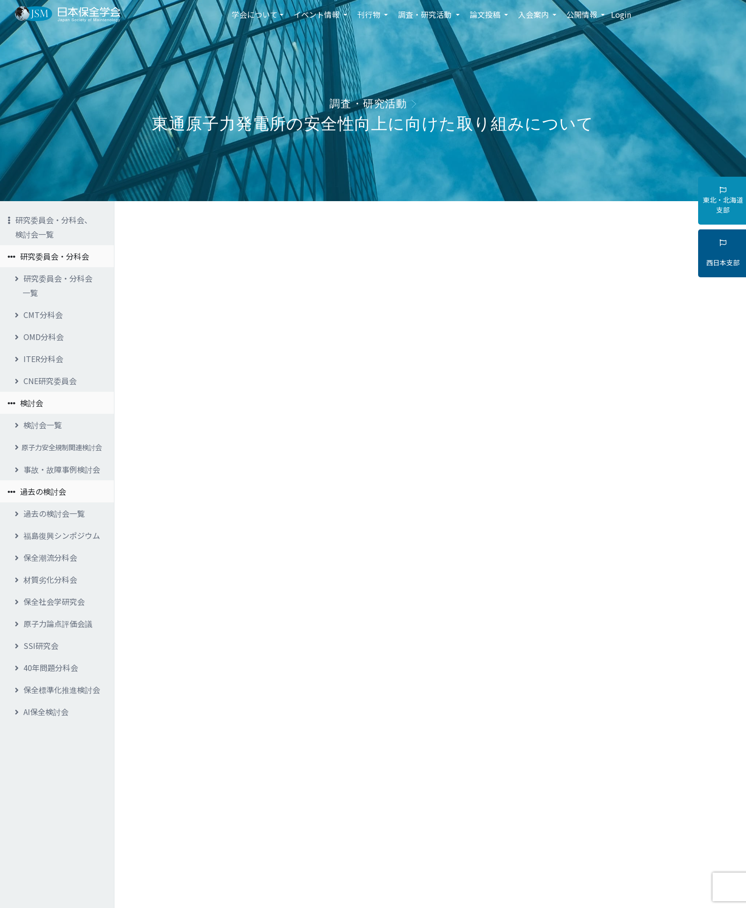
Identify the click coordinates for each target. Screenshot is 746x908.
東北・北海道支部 (723, 201)
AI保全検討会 (41, 711)
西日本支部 (723, 253)
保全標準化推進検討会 (57, 689)
